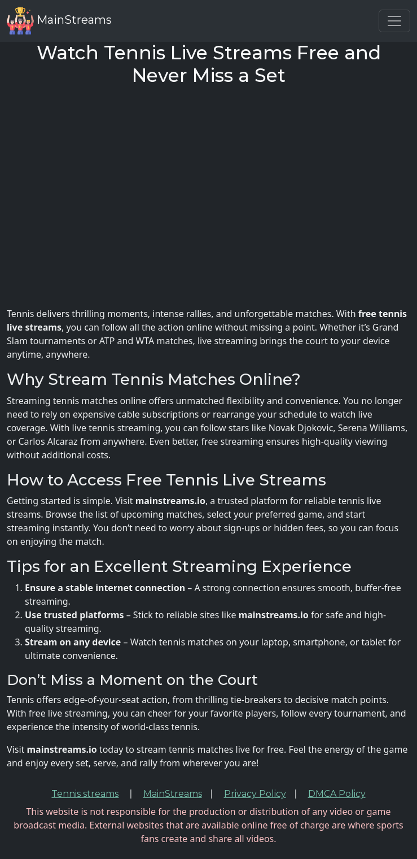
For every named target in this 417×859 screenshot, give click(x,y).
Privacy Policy (255, 793)
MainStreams (59, 20)
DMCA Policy (337, 793)
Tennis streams (84, 793)
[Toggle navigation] (394, 21)
